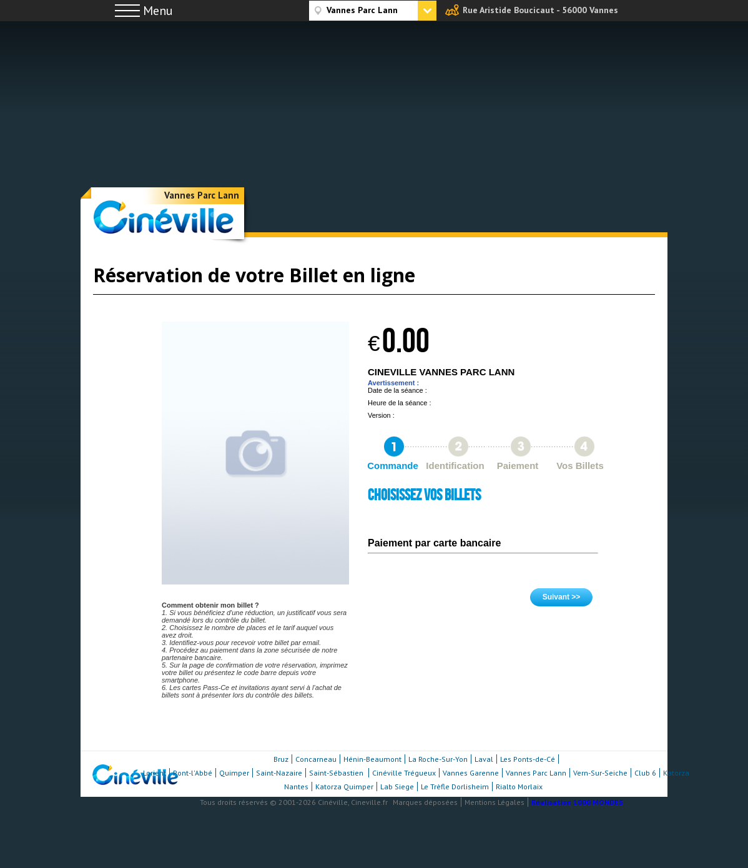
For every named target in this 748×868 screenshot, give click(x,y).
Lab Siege (397, 786)
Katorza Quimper (344, 786)
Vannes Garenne (471, 772)
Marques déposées (425, 802)
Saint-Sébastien (337, 772)
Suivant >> (562, 597)
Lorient (154, 772)
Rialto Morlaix (519, 786)
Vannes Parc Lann (201, 195)
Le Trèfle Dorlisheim (455, 786)
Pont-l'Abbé (192, 772)
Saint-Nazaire (279, 772)
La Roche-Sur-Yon (438, 759)
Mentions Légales (494, 802)
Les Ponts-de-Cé (527, 759)
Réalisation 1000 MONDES (577, 802)
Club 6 (645, 772)
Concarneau (316, 759)
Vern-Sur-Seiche (600, 772)
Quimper (234, 772)
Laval (484, 759)
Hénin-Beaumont (372, 759)
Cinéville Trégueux (404, 772)
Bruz (280, 759)
